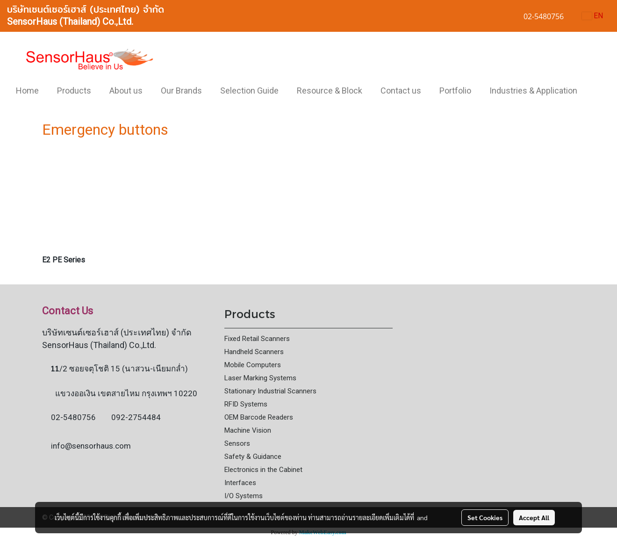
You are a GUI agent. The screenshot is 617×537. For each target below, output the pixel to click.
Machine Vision (247, 430)
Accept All (534, 517)
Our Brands (181, 90)
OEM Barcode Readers (258, 417)
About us (126, 90)
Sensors (237, 443)
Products (74, 90)
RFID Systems (245, 404)
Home (27, 90)
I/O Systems (243, 496)
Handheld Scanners (254, 352)
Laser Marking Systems (260, 378)
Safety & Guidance (252, 456)
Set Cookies (484, 517)
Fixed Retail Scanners (257, 338)
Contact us (400, 90)
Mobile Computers (252, 365)
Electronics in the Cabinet (263, 469)
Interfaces (240, 483)
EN (592, 15)
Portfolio (455, 90)
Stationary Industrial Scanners (270, 391)
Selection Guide (249, 90)
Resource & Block (329, 90)
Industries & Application (533, 90)
